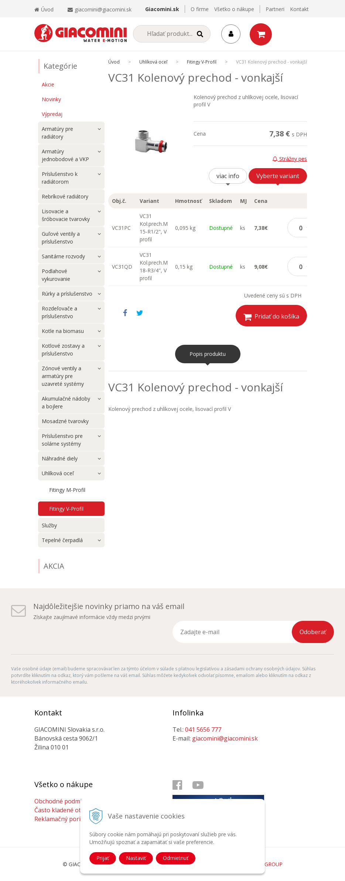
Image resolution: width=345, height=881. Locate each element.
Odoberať (313, 632)
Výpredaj (52, 114)
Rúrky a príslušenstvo (67, 293)
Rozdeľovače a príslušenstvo (59, 312)
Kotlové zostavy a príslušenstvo (63, 349)
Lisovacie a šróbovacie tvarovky (66, 215)
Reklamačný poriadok (64, 819)
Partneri (275, 9)
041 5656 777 (203, 729)
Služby (49, 525)
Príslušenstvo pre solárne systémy (62, 439)
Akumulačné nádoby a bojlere (66, 402)
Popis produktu (207, 353)
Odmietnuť (175, 857)
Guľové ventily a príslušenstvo (61, 237)
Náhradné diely (60, 458)
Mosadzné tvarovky (65, 421)
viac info (227, 176)
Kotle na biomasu (63, 330)
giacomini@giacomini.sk (103, 9)
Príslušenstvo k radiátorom (60, 177)
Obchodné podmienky (64, 801)
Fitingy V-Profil (66, 508)
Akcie (48, 84)
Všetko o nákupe (234, 9)
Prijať (102, 857)
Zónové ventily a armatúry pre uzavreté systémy (63, 376)
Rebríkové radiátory (65, 196)
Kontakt (299, 9)
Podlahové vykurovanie (56, 275)
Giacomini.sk (162, 9)
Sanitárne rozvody (63, 256)
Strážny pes (290, 158)
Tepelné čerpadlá (62, 540)
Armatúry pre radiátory (57, 132)
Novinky (51, 99)
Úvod (44, 9)
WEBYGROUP (266, 864)
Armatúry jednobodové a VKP (65, 155)
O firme (200, 9)
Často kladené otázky (63, 810)
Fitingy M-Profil (67, 489)
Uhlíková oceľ (58, 473)
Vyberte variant (277, 176)
